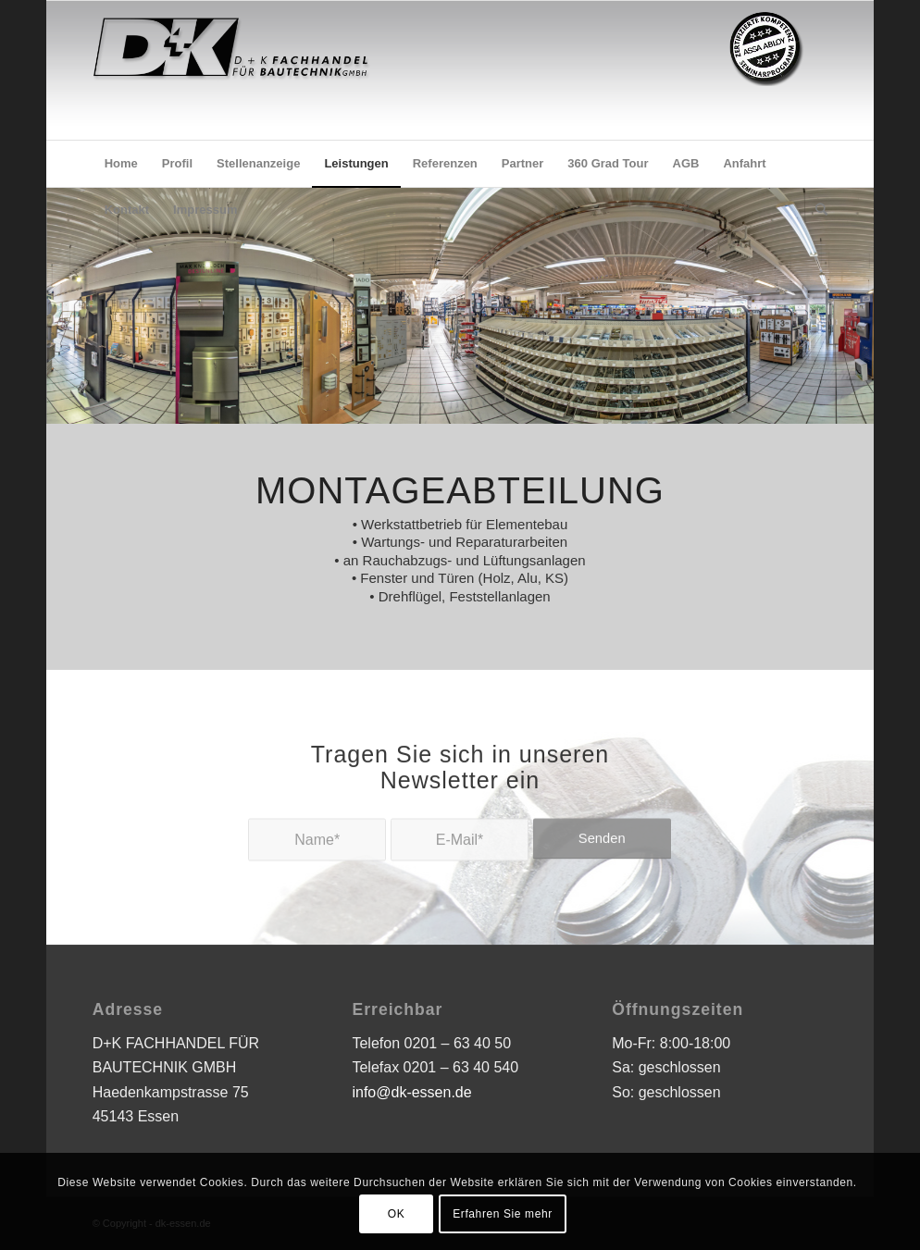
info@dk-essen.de (411, 1092)
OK (396, 1213)
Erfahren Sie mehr (503, 1213)
